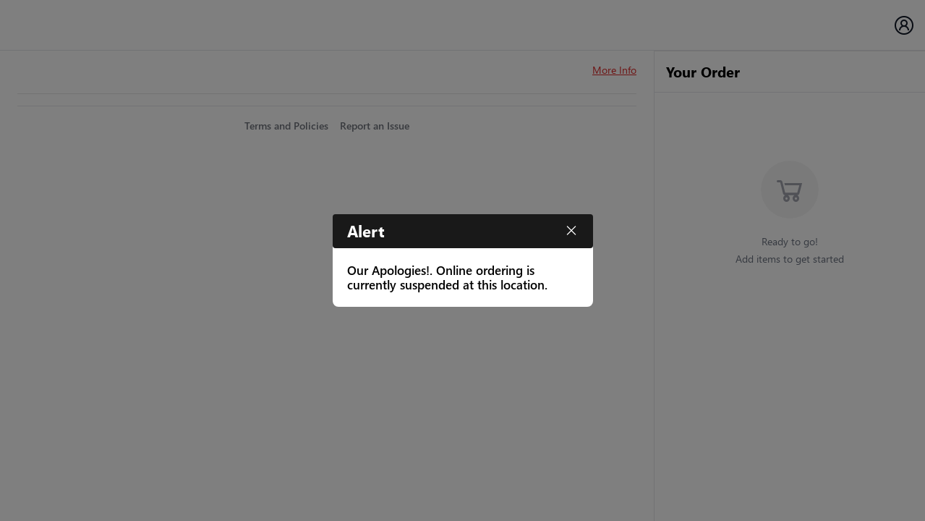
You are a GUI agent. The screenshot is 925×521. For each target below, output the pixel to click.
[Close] (571, 231)
